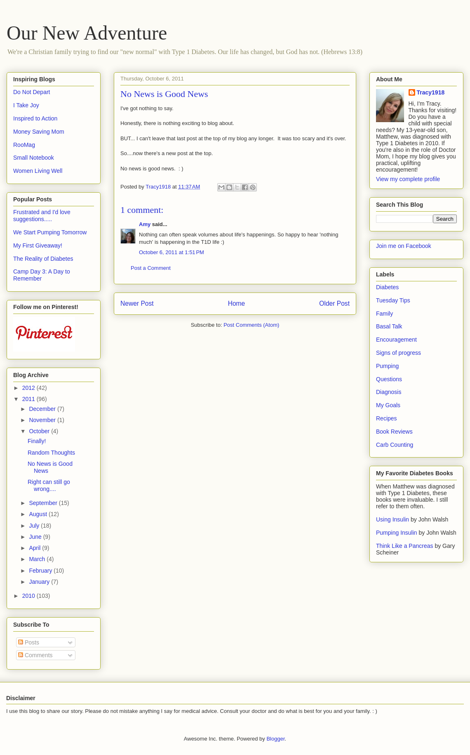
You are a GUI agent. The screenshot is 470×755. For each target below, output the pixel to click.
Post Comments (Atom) (251, 325)
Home (236, 303)
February (41, 570)
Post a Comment (151, 268)
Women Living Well (37, 171)
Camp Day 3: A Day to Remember (41, 275)
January (40, 581)
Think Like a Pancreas (404, 546)
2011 (29, 399)
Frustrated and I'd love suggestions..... (41, 215)
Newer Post (137, 303)
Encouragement (396, 339)
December (43, 409)
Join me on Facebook (403, 246)
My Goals (388, 405)
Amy (144, 224)
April (35, 548)
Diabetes (387, 287)
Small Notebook (33, 157)
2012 (29, 388)
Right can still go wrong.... (49, 485)
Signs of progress (398, 352)
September (44, 503)
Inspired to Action (35, 118)
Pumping (387, 366)
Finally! (37, 441)
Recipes (386, 418)
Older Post (334, 303)
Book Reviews (394, 431)
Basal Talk (389, 326)
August (38, 514)
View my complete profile (408, 179)
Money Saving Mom (38, 131)
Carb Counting (394, 444)
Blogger (275, 739)
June (36, 536)
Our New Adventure (87, 33)
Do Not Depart (31, 92)
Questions (389, 379)
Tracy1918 (431, 92)
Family (384, 313)
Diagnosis (388, 392)
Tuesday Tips (393, 300)
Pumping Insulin (397, 532)
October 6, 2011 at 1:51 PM (171, 252)
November (43, 420)
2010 (29, 595)
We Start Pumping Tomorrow (50, 232)
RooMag (24, 145)
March (38, 559)
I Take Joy (26, 105)
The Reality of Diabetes (43, 258)
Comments (35, 655)
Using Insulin (392, 519)
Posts (28, 642)
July (35, 525)
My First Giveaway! (37, 245)
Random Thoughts (51, 452)
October (40, 431)
